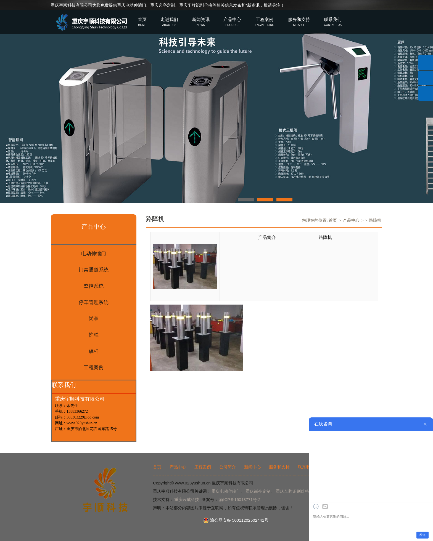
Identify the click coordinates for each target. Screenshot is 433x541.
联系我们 (306, 467)
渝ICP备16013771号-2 (239, 499)
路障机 (375, 220)
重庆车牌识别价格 (195, 5)
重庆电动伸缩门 (131, 5)
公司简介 (227, 467)
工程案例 (202, 467)
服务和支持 (279, 467)
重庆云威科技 (186, 499)
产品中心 (351, 220)
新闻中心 (252, 467)
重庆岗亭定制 (162, 5)
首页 (333, 220)
